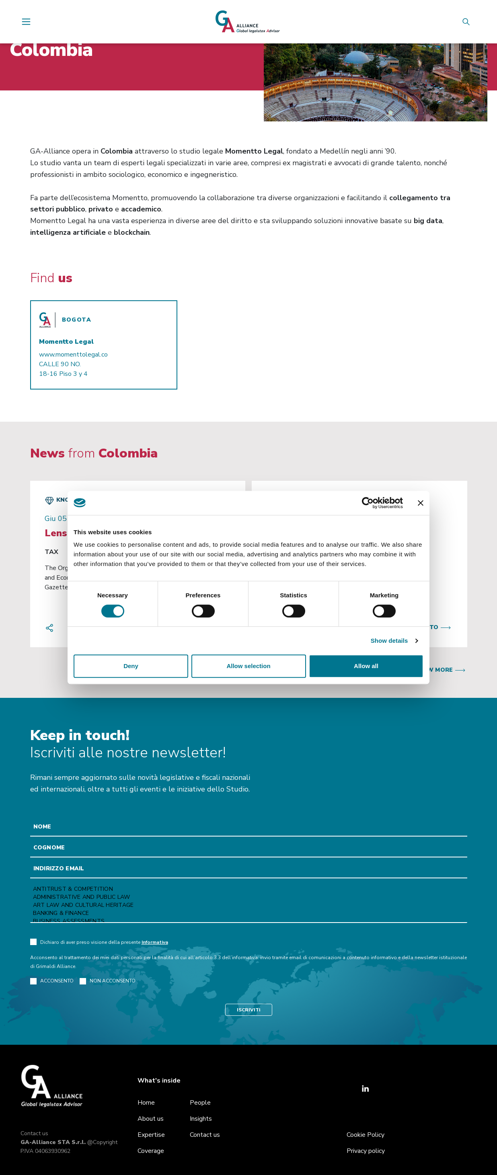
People (200, 1102)
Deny (130, 665)
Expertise (151, 1134)
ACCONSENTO (52, 981)
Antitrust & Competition (248, 889)
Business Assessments (248, 921)
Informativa (155, 942)
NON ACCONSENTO (108, 981)
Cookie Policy (365, 1134)
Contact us (34, 1133)
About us (151, 1118)
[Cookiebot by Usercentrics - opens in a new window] (368, 503)
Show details (389, 640)
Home (146, 1102)
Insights (201, 1118)
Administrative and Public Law (248, 897)
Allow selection (248, 665)
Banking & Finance (248, 913)
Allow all (366, 665)
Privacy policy (366, 1150)
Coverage (151, 1150)
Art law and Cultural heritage (248, 905)
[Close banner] (420, 503)
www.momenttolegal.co (73, 354)
